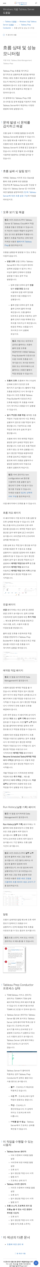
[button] (4, 3)
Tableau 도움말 (10, 22)
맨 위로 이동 (20, 1253)
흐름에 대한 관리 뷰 (15, 1244)
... (17, 25)
